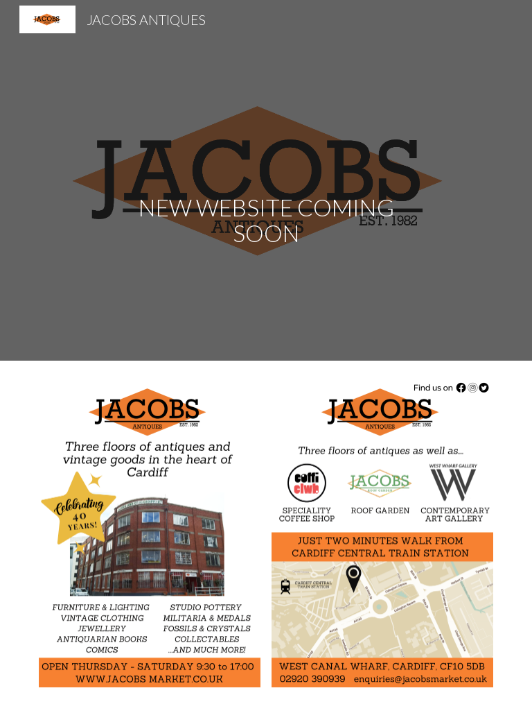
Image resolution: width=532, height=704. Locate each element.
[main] (265, 180)
